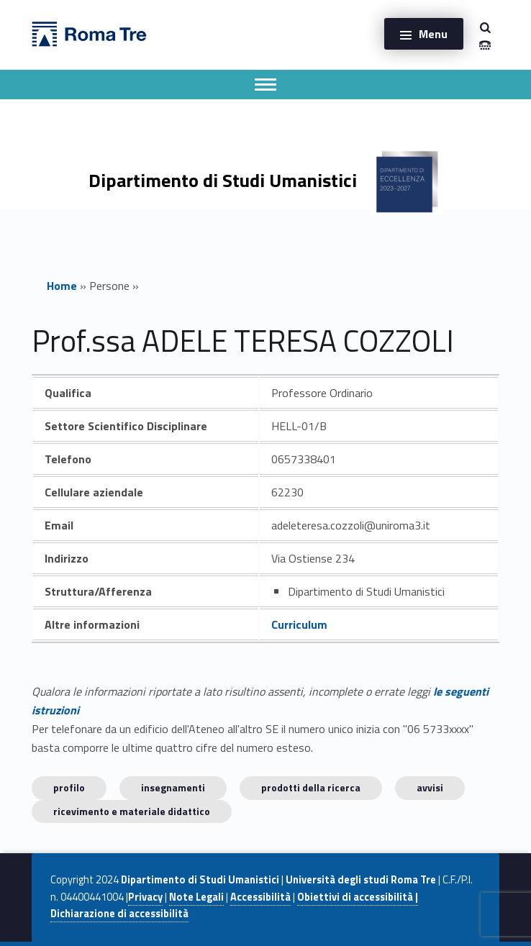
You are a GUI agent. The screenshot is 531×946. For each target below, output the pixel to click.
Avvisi (430, 787)
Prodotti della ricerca (310, 787)
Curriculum (299, 624)
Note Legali (196, 897)
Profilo (69, 787)
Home (62, 285)
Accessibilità (260, 897)
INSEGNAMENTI (173, 787)
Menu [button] (433, 33)
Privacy (145, 897)
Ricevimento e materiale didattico (131, 811)
